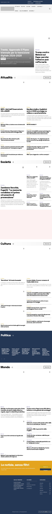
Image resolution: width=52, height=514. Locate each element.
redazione (8, 58)
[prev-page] (2, 359)
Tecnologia (29, 421)
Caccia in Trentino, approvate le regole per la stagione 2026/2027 (45, 178)
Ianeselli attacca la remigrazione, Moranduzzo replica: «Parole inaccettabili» (26, 351)
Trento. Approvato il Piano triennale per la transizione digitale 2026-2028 (15, 52)
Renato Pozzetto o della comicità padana (32, 204)
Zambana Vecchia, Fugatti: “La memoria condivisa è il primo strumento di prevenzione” (37, 148)
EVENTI (2, 123)
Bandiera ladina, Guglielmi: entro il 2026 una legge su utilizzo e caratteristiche (37, 111)
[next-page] (4, 359)
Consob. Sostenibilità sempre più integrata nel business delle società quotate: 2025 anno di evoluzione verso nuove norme (38, 132)
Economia (29, 129)
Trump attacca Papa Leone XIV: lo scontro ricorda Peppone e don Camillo (45, 196)
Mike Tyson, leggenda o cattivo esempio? (38, 154)
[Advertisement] (26, 23)
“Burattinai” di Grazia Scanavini (11, 280)
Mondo (2, 407)
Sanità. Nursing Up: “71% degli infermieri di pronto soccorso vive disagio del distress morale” (38, 140)
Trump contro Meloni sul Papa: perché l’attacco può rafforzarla (42, 57)
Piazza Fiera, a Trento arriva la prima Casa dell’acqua (32, 196)
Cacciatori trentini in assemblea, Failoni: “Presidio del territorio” (45, 205)
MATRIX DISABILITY (31, 124)
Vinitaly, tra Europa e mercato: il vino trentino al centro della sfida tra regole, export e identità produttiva (13, 410)
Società (28, 145)
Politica (28, 107)
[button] (49, 8)
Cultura (2, 278)
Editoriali (37, 50)
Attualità (3, 58)
